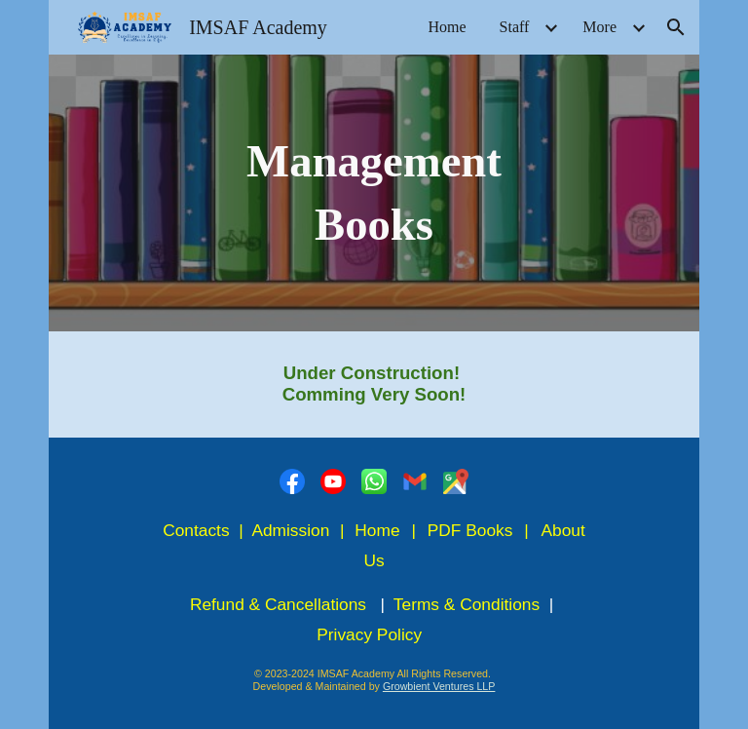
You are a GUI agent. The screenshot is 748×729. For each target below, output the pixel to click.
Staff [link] (515, 27)
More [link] (599, 27)
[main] (373, 192)
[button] (676, 27)
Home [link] (447, 27)
